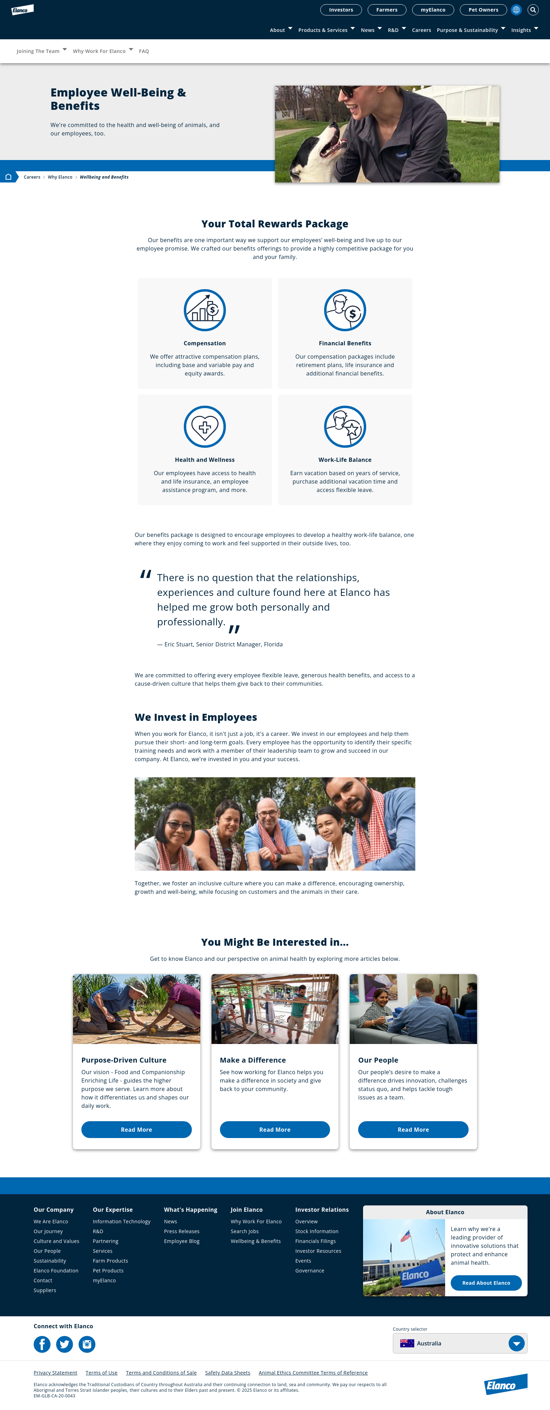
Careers (421, 30)
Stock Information (316, 1231)
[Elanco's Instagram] (87, 1344)
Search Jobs (245, 1231)
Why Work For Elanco (99, 51)
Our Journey (48, 1231)
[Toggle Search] (533, 9)
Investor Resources (318, 1251)
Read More (136, 1129)
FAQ (144, 51)
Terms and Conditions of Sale (161, 1372)
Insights (521, 30)
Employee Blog (182, 1241)
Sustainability (50, 1260)
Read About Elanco (486, 1282)
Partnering (106, 1241)
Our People (47, 1251)
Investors (341, 9)
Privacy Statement (55, 1372)
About (277, 30)
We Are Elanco (51, 1221)
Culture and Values (56, 1241)
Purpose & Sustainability (467, 30)
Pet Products (108, 1270)
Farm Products (110, 1260)
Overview (306, 1221)
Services (103, 1251)
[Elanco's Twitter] (64, 1344)
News (368, 30)
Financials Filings (315, 1241)
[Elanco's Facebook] (42, 1344)
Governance (309, 1270)
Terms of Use (102, 1372)
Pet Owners (483, 9)
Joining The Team (38, 51)
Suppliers (45, 1290)
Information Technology (122, 1221)
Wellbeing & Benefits (256, 1241)
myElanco (433, 9)
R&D (393, 30)
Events (303, 1260)
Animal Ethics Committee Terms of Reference (313, 1372)
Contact (43, 1280)
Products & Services (323, 30)
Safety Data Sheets (227, 1372)
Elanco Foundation (56, 1270)
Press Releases (182, 1231)
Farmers (387, 9)
